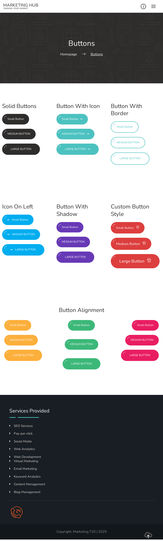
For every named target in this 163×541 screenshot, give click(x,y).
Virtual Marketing (23, 461)
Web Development (25, 457)
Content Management (27, 484)
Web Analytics (22, 449)
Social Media (20, 441)
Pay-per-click (21, 433)
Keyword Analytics (25, 476)
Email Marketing (23, 469)
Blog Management (24, 492)
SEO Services (21, 426)
